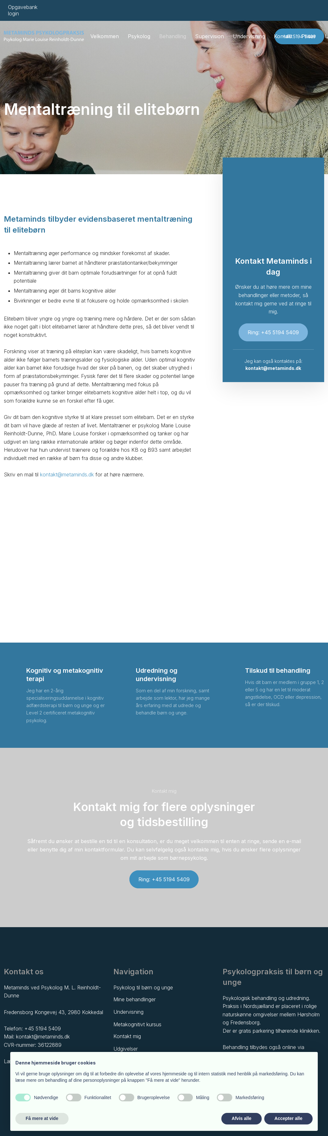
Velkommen (104, 36)
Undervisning (249, 36)
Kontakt (283, 36)
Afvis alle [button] (241, 1118)
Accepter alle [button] (288, 1118)
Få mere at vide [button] (42, 1118)
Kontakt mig (127, 1036)
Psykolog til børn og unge (143, 987)
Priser (308, 36)
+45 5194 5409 (42, 1028)
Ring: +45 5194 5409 (273, 332)
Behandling (172, 36)
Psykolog (139, 36)
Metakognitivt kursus (137, 1024)
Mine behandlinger (134, 999)
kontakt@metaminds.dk (67, 474)
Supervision (209, 36)
